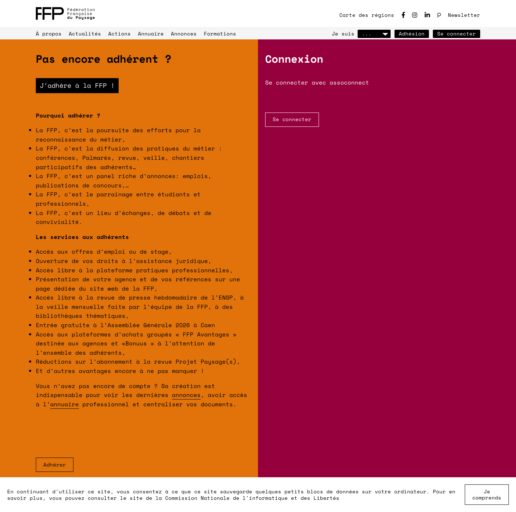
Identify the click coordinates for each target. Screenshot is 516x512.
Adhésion (412, 33)
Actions (119, 33)
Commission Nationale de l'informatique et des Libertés (252, 498)
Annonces (184, 33)
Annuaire (151, 33)
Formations (220, 33)
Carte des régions (366, 15)
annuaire (64, 404)
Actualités (85, 33)
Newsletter (464, 15)
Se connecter (456, 33)
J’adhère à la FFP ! (77, 85)
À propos (49, 33)
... (374, 33)
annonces (186, 395)
